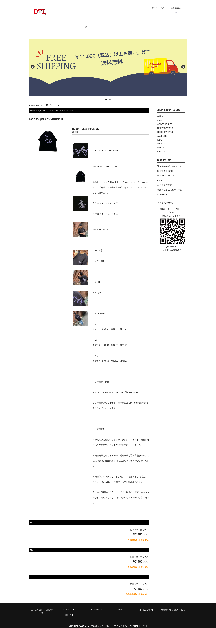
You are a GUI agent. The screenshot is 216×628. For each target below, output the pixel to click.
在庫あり (161, 113)
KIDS (159, 136)
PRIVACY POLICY (165, 172)
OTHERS (161, 140)
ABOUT (94, 25)
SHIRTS (46, 107)
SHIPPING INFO (165, 168)
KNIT (159, 117)
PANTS (160, 144)
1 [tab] (106, 96)
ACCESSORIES (164, 121)
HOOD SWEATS (165, 128)
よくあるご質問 (164, 182)
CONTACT (109, 25)
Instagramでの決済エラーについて (45, 102)
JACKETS (162, 132)
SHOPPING (61, 25)
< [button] (33, 63)
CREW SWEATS (165, 125)
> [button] (183, 63)
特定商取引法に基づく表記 (169, 186)
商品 (39, 107)
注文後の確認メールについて (170, 163)
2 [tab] (110, 96)
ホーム (47, 25)
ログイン (164, 8)
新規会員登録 (176, 8)
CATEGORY (79, 25)
